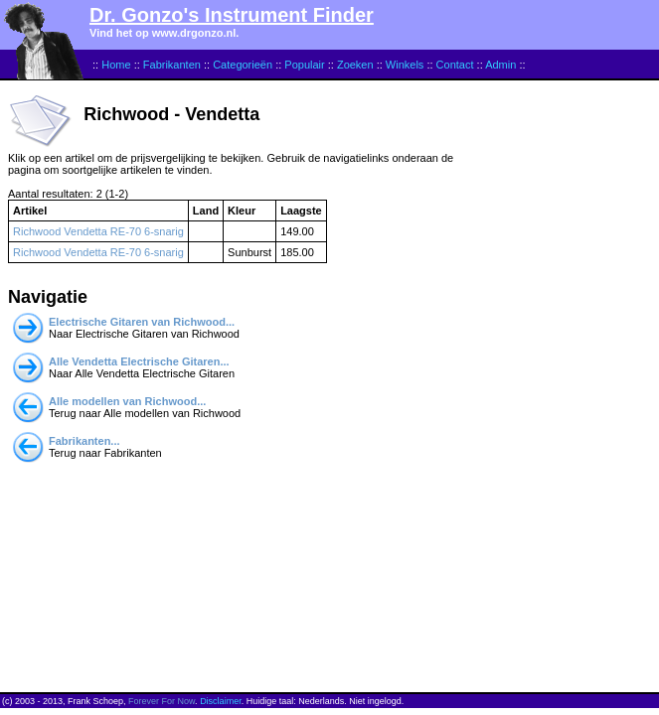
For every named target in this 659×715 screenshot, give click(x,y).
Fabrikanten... (84, 441)
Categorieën (242, 65)
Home (115, 65)
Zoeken (355, 65)
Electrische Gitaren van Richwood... (142, 322)
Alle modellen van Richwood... (127, 401)
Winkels (405, 65)
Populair (304, 65)
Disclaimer (221, 701)
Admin (500, 65)
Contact (455, 65)
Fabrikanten (172, 65)
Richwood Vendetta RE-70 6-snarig (98, 231)
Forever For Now (161, 701)
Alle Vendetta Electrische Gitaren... (139, 361)
